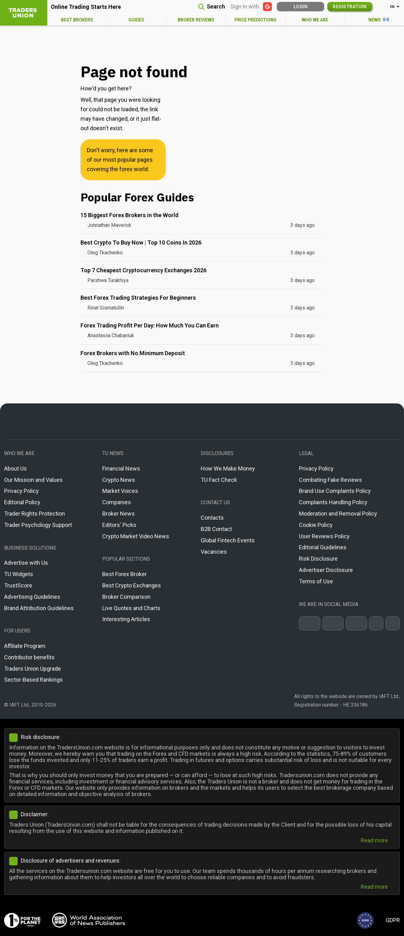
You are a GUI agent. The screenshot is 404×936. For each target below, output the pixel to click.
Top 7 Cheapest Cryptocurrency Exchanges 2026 (143, 270)
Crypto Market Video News (135, 536)
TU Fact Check (219, 480)
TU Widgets (18, 574)
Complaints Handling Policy (333, 502)
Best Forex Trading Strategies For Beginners (138, 297)
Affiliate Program (24, 646)
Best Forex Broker (124, 574)
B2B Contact (216, 529)
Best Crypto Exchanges (131, 585)
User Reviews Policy (324, 536)
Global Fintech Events (228, 540)
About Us (15, 468)
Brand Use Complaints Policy (335, 491)
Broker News (118, 513)
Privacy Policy (21, 491)
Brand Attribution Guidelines (39, 608)
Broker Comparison (126, 596)
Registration (350, 6)
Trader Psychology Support (38, 525)
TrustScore (18, 585)
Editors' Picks (119, 525)
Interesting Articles (126, 619)
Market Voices (120, 491)
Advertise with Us (26, 562)
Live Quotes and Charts (131, 608)
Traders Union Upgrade (32, 668)
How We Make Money (228, 468)
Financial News (121, 468)
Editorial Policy (22, 502)
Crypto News (118, 480)
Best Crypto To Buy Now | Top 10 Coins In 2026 (140, 242)
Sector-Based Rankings (33, 679)
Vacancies (214, 551)
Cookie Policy (316, 525)
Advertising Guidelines (32, 596)
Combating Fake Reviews (330, 480)
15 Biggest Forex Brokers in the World (129, 215)
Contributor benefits (29, 657)
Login (301, 6)
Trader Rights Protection (34, 513)
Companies (116, 502)
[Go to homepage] (202, 421)
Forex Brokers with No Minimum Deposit (132, 353)
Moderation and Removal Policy (338, 513)
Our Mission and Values (33, 480)
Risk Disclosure (318, 558)
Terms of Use (316, 581)
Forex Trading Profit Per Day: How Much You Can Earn (149, 325)
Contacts (212, 517)
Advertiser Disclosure (326, 570)
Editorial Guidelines (323, 547)
